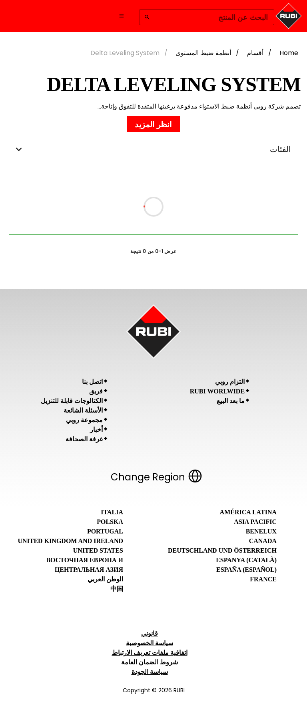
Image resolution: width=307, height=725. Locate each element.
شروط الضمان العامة (149, 662)
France (263, 579)
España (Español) (246, 569)
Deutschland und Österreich (222, 550)
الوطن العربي (105, 579)
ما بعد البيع (231, 400)
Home (288, 52)
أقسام (255, 52)
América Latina (248, 512)
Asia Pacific (255, 521)
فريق (96, 391)
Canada (263, 540)
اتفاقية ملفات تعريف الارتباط (149, 652)
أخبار (96, 429)
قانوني (149, 633)
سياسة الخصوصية (149, 643)
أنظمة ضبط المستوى (203, 52)
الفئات (153, 149)
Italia (112, 512)
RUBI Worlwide (217, 391)
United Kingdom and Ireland (70, 540)
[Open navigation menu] (121, 16)
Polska (110, 521)
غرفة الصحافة (84, 439)
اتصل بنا (92, 381)
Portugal (105, 531)
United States (98, 550)
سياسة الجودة (150, 671)
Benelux (261, 531)
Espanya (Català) (246, 560)
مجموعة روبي (84, 420)
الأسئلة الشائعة (83, 410)
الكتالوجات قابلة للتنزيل (72, 400)
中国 (116, 588)
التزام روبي (230, 381)
